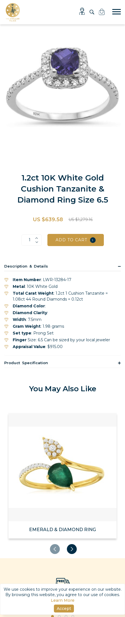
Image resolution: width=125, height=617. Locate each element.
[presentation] (55, 549)
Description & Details (26, 266)
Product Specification (26, 362)
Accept (64, 608)
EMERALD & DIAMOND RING (62, 529)
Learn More (62, 600)
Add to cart (76, 240)
